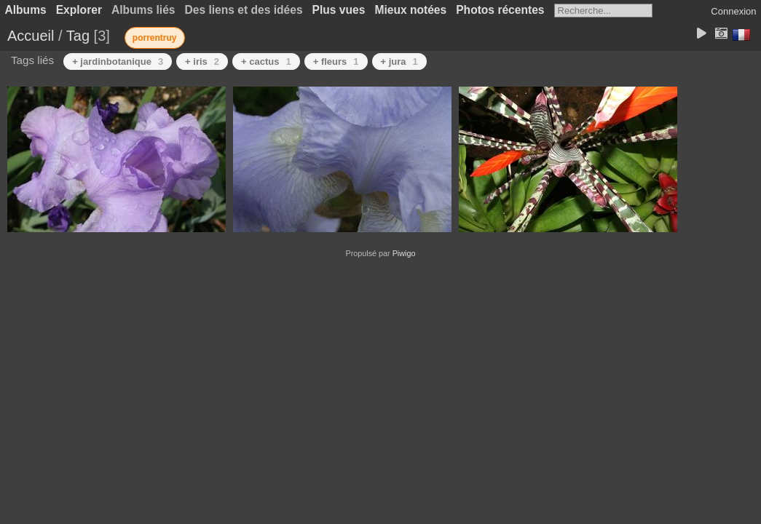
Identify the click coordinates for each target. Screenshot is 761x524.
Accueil (30, 36)
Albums (26, 10)
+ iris (202, 61)
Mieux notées (410, 10)
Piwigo (404, 253)
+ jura (399, 61)
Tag (78, 36)
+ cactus (266, 61)
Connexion (733, 11)
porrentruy (155, 38)
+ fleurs (336, 61)
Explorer (79, 10)
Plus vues (339, 10)
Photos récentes (500, 10)
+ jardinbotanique (117, 61)
